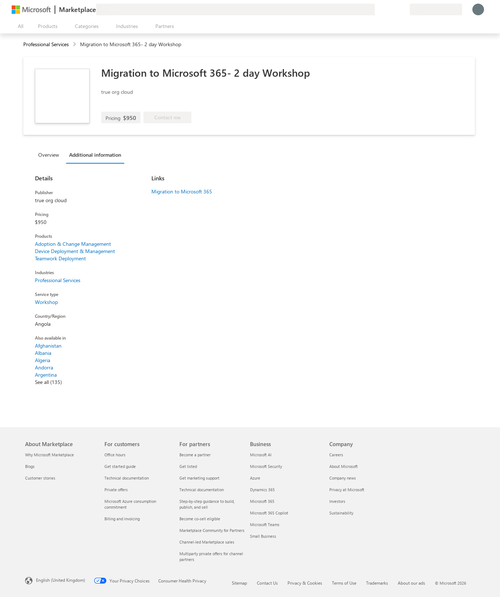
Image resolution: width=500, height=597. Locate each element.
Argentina (46, 374)
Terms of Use (344, 583)
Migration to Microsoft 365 (181, 191)
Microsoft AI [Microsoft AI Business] (260, 454)
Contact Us (267, 583)
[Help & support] (386, 9)
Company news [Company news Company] (342, 478)
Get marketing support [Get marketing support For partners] (199, 478)
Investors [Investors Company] (337, 501)
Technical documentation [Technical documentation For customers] (126, 478)
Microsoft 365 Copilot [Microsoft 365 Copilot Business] (269, 513)
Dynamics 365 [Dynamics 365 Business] (262, 489)
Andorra (44, 367)
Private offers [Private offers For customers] (116, 489)
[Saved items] (395, 9)
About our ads (411, 583)
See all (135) (48, 381)
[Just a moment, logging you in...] (478, 9)
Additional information (95, 154)
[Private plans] (404, 9)
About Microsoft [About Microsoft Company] (343, 466)
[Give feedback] (378, 9)
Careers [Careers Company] (336, 454)
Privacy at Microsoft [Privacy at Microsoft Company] (346, 489)
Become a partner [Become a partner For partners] (195, 454)
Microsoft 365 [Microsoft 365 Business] (262, 501)
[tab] (50, 155)
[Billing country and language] (436, 9)
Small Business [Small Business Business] (263, 536)
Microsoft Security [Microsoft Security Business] (266, 466)
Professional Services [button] (46, 44)
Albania (43, 352)
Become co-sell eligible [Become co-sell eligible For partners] (199, 518)
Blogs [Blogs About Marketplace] (30, 466)
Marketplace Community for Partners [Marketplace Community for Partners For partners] (212, 530)
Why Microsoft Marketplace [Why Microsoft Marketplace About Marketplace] (49, 454)
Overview (48, 154)
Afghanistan (48, 345)
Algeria (42, 360)
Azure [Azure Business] (255, 478)
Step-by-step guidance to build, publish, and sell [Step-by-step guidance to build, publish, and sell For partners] (206, 504)
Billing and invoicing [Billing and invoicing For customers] (122, 518)
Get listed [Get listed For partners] (188, 466)
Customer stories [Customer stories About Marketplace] (40, 478)
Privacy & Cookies (304, 583)
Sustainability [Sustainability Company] (341, 513)
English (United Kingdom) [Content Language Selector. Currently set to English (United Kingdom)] (60, 580)
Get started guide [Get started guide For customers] (120, 466)
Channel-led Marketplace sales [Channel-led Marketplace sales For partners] (206, 542)
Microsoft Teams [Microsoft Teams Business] (264, 524)
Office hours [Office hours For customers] (115, 454)
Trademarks (377, 583)
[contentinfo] (75, 44)
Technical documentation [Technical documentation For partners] (201, 489)
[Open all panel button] (19, 26)
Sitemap (239, 583)
